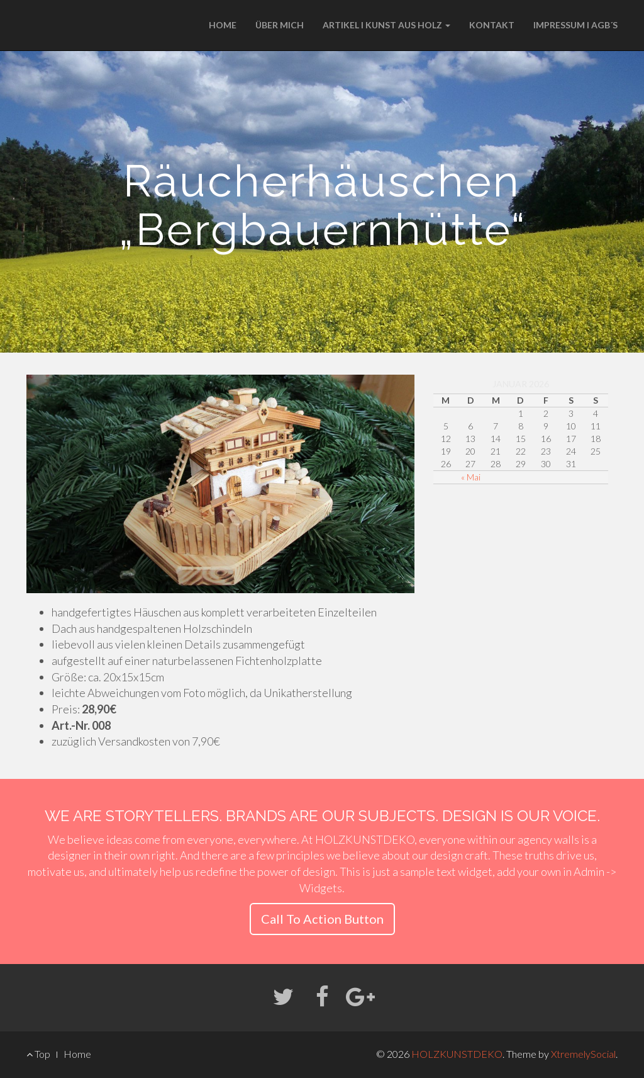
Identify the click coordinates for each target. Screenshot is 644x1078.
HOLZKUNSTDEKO (456, 1054)
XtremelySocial (583, 1054)
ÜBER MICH (279, 25)
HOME (222, 25)
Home (77, 1054)
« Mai (470, 477)
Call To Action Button (322, 918)
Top (38, 1054)
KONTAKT (491, 25)
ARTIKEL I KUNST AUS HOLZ (386, 25)
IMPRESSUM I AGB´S (575, 25)
